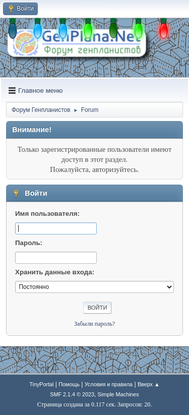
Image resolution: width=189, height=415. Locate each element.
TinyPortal (41, 384)
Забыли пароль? (94, 323)
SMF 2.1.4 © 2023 (72, 394)
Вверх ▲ (149, 384)
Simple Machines (118, 394)
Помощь (69, 384)
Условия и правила (109, 384)
